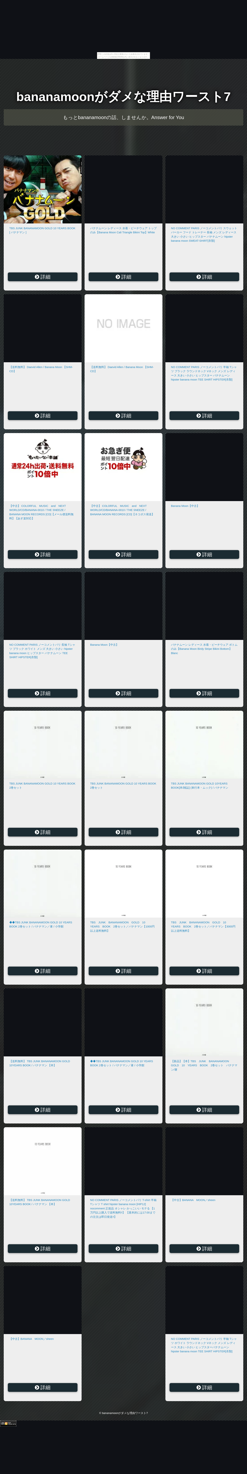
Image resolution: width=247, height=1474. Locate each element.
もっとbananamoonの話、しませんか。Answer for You (123, 117)
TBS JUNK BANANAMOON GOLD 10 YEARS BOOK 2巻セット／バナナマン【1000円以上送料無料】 (122, 926)
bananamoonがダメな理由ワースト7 (123, 97)
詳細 (43, 277)
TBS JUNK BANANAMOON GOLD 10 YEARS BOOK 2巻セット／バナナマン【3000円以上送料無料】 (203, 926)
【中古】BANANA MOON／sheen (193, 1200)
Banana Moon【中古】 (185, 505)
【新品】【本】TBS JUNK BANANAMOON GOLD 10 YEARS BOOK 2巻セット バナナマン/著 (204, 1065)
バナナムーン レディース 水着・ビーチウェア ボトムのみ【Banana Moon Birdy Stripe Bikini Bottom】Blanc (204, 649)
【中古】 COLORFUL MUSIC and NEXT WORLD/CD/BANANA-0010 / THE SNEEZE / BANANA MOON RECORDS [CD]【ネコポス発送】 (122, 510)
